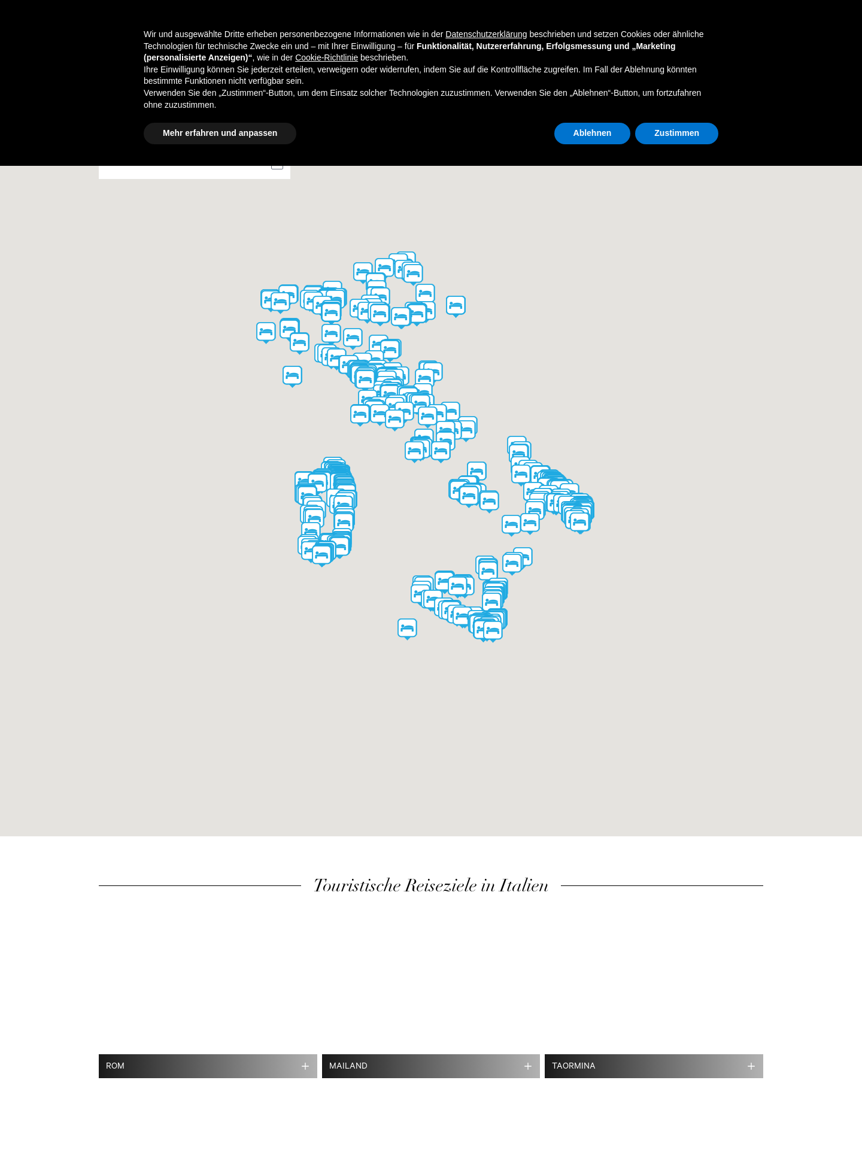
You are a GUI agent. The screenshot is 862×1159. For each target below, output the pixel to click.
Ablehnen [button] (592, 133)
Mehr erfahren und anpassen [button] (220, 133)
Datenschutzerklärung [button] (486, 34)
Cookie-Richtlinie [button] (326, 57)
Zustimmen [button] (676, 133)
